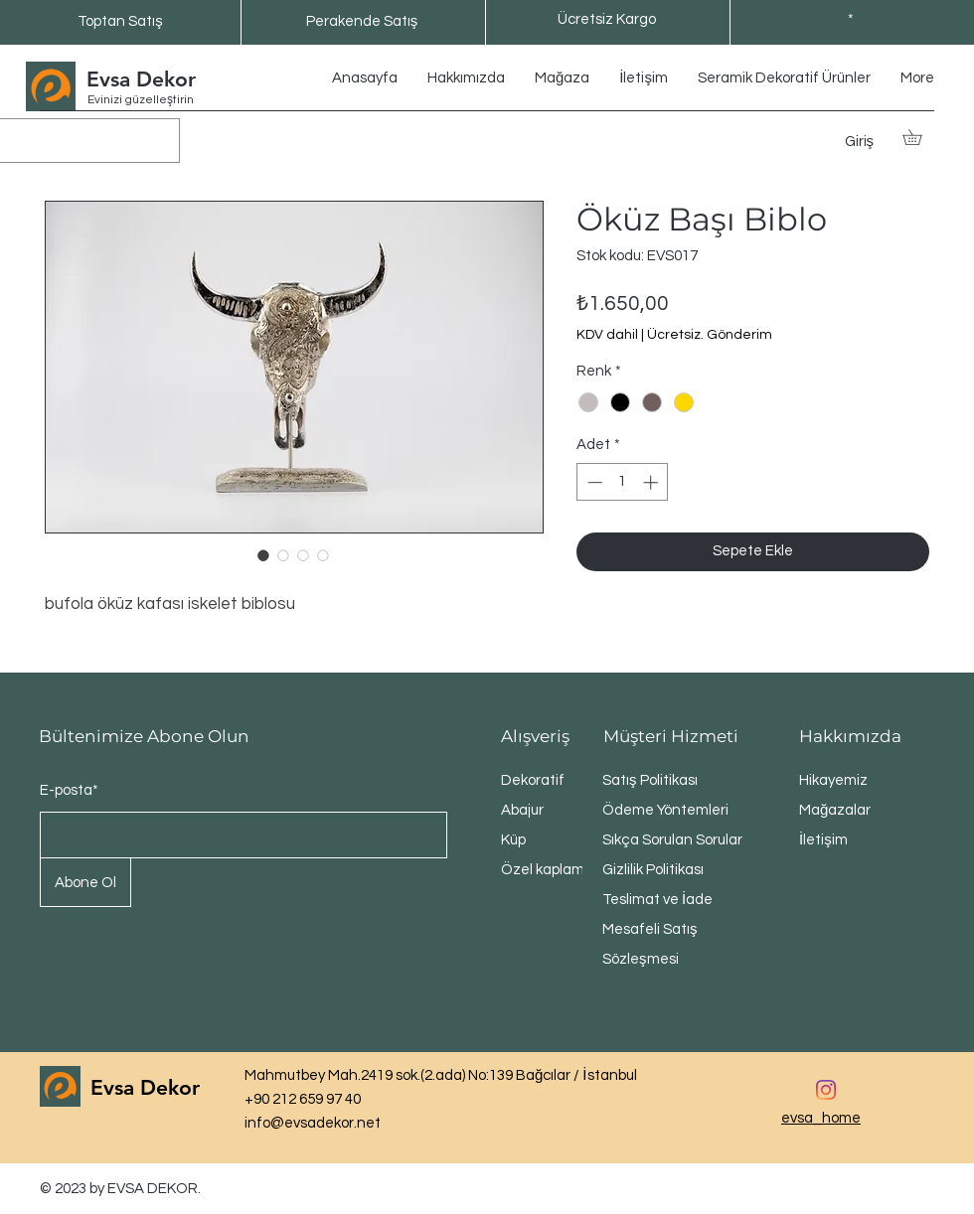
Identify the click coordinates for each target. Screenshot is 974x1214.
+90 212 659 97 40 (302, 1099)
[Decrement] (592, 482)
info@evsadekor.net (312, 1123)
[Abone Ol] (85, 882)
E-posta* (69, 790)
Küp (513, 840)
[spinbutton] (622, 482)
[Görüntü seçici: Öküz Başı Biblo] (263, 555)
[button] (919, 137)
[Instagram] (826, 1090)
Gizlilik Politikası (653, 869)
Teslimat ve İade (657, 899)
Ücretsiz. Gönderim (709, 335)
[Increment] (652, 482)
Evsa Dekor (141, 79)
